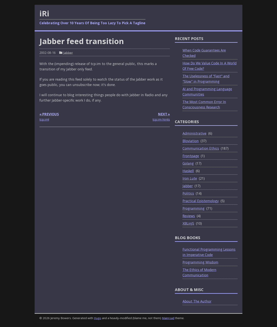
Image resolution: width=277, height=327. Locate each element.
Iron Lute (190, 178)
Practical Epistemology (201, 201)
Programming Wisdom (200, 262)
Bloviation (191, 140)
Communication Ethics (201, 148)
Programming (193, 208)
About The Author (197, 301)
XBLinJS (188, 223)
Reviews (189, 216)
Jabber (68, 52)
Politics (188, 193)
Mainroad (168, 318)
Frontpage (191, 155)
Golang (188, 163)
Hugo (97, 318)
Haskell (188, 171)
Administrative (194, 133)
